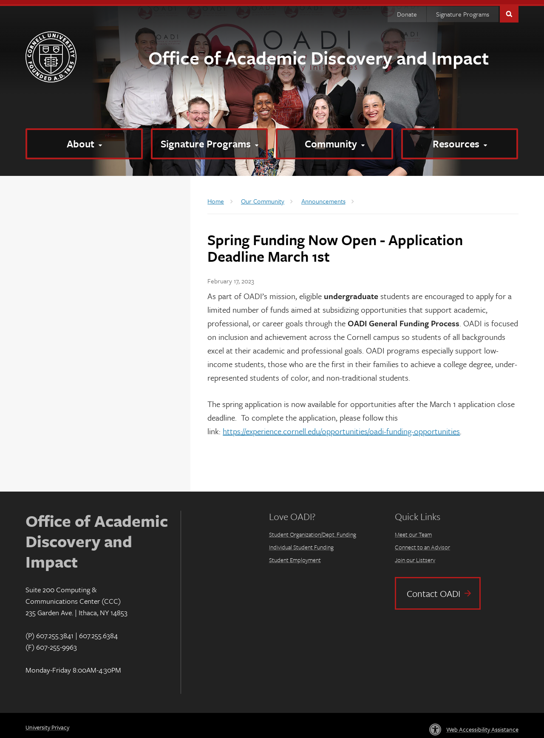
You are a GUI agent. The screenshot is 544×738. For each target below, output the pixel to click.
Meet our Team (413, 530)
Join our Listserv (415, 555)
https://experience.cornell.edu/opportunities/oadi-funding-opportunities (341, 427)
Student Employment (295, 555)
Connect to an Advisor (422, 542)
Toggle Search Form (509, 9)
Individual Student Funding (301, 542)
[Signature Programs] (209, 139)
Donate (407, 9)
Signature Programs (462, 9)
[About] (84, 139)
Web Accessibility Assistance (482, 725)
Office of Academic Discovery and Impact (318, 53)
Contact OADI (433, 589)
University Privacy (47, 722)
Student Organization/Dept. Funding (312, 530)
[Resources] (459, 139)
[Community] (334, 139)
